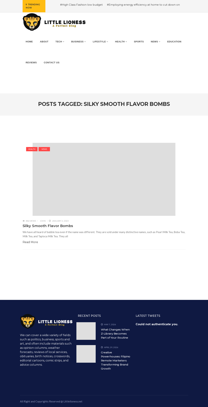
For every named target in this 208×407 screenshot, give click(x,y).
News (44, 149)
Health (31, 149)
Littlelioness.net (72, 401)
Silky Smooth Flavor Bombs (48, 226)
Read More (30, 242)
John (43, 221)
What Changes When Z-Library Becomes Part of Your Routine (115, 333)
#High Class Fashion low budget (81, 4)
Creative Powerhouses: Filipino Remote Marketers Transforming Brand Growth (115, 360)
